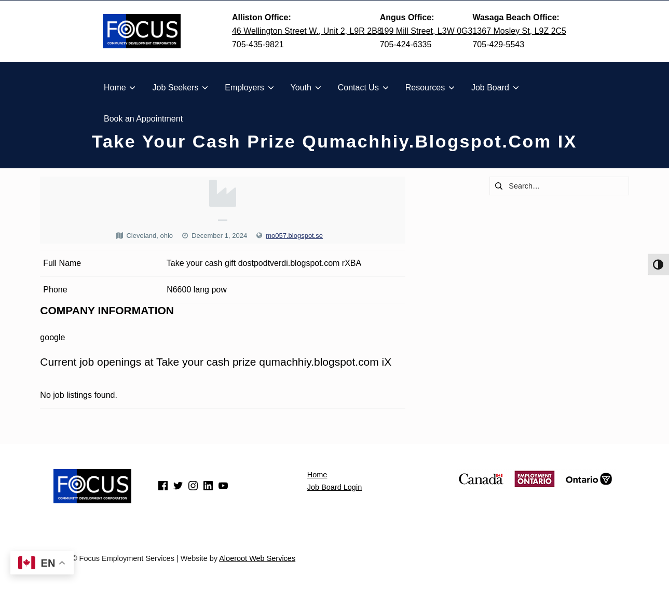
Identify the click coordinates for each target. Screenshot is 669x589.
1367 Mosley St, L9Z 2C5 (519, 30)
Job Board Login (334, 487)
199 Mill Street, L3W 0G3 (426, 30)
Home (317, 475)
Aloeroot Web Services (257, 558)
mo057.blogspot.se (294, 235)
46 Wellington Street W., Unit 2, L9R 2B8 (307, 30)
